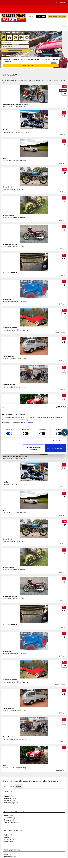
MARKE (19, 786)
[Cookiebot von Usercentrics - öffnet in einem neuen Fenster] (57, 407)
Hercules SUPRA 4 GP (10, 244)
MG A (4, 158)
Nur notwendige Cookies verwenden (33, 448)
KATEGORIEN (9, 786)
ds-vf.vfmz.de (28, 422)
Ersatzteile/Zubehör (34, 80)
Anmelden (61, 2)
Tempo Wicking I (8, 356)
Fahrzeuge (7, 792)
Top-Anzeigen (9, 74)
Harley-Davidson (8, 215)
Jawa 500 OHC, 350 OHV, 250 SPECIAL (15, 104)
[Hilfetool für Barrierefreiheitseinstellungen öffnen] (65, 432)
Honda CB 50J (7, 187)
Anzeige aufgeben (57, 16)
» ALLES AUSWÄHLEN (55, 448)
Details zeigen (57, 441)
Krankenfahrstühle (9, 385)
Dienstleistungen (20, 80)
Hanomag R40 (7, 299)
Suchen (41, 16)
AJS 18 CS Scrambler (10, 272)
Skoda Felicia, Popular (10, 328)
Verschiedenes (47, 80)
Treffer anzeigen (15, 51)
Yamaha (5, 130)
